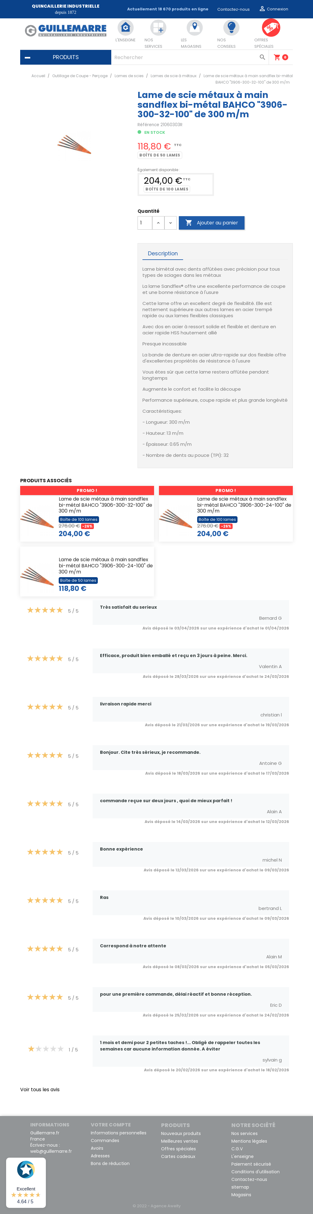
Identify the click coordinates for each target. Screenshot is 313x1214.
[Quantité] (145, 223)
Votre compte (111, 1124)
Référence (148, 125)
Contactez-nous (233, 9)
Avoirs (97, 1148)
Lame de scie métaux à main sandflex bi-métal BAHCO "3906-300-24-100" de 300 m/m (244, 505)
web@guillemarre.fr (51, 1151)
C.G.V (237, 1149)
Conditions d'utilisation (255, 1172)
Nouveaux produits (181, 1133)
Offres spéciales (178, 1149)
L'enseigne (242, 1156)
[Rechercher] (189, 57)
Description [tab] (163, 253)
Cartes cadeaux (178, 1156)
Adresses (100, 1156)
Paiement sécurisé (251, 1164)
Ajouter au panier (211, 223)
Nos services (244, 1133)
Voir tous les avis (40, 1089)
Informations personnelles (118, 1133)
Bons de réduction (110, 1163)
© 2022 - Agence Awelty (157, 1205)
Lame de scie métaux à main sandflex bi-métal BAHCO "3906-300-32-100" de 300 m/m (105, 505)
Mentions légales (249, 1141)
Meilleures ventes (179, 1141)
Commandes (105, 1140)
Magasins (241, 1195)
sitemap (240, 1187)
